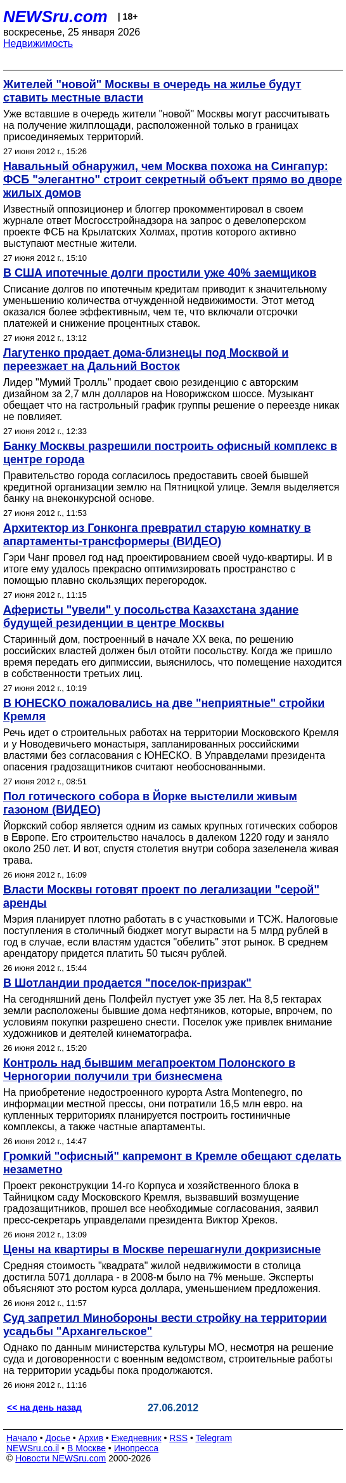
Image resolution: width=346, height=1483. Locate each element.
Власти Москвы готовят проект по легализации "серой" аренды (161, 896)
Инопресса (136, 1448)
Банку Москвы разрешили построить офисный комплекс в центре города (170, 453)
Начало (21, 1438)
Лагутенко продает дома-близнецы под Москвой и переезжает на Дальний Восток (145, 359)
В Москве (86, 1448)
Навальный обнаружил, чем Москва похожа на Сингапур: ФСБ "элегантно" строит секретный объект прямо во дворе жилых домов (172, 179)
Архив (91, 1438)
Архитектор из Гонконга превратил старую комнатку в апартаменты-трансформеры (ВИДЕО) (157, 535)
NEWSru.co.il (32, 1448)
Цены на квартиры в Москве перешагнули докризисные (162, 1249)
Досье (57, 1438)
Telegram (214, 1438)
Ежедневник (137, 1438)
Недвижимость (38, 43)
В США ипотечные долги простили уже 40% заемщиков (159, 273)
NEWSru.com (55, 16)
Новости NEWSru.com (60, 1458)
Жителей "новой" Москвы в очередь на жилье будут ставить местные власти (152, 91)
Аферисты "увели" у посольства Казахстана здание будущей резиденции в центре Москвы (150, 616)
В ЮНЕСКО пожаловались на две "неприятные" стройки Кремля (163, 710)
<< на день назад (44, 1407)
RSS (178, 1438)
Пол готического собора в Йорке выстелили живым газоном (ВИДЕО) (150, 803)
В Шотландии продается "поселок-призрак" (127, 983)
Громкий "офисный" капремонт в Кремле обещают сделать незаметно (172, 1163)
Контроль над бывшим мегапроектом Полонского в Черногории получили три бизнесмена (149, 1070)
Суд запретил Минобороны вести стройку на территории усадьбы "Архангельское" (165, 1325)
